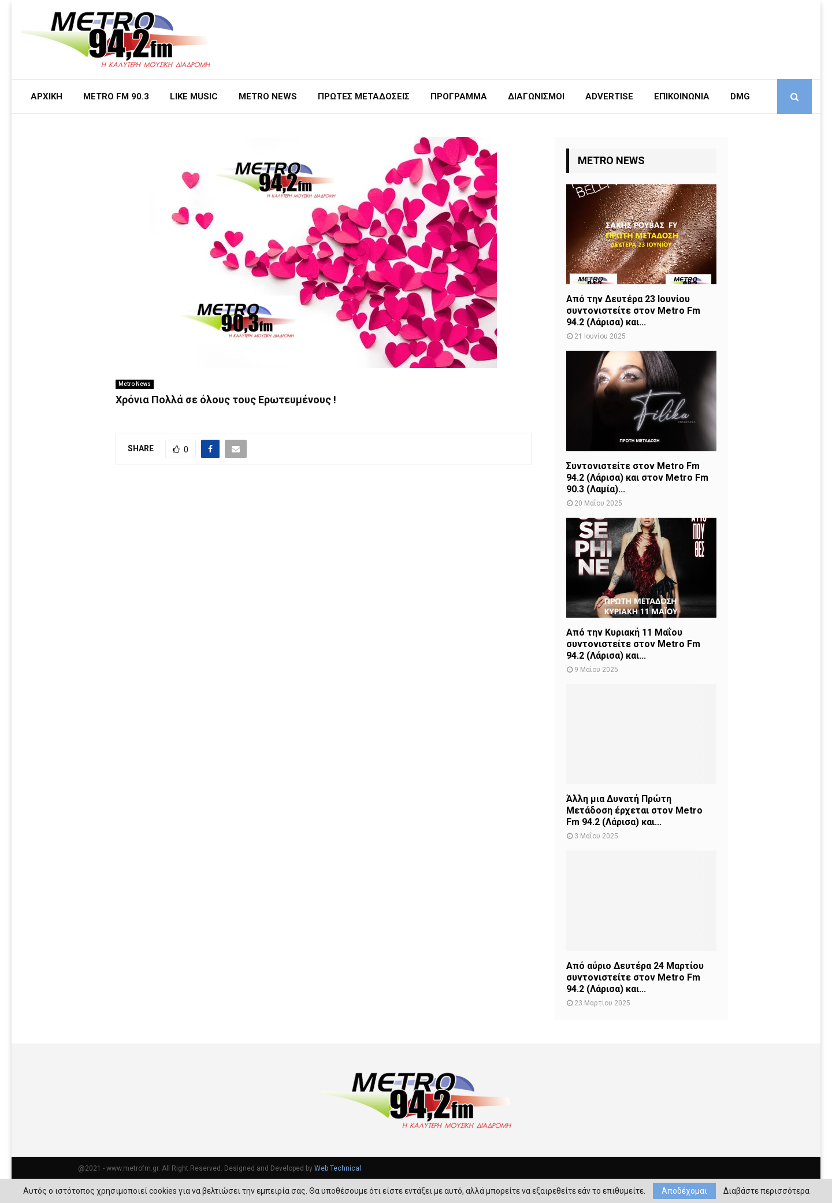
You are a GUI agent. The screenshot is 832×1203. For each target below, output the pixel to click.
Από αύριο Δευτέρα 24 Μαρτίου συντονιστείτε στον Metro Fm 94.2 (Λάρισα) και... (635, 977)
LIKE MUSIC (194, 96)
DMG (740, 96)
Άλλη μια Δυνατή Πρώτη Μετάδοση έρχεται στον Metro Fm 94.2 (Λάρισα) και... (634, 810)
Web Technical (337, 1168)
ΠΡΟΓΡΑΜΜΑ (458, 96)
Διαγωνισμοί (536, 96)
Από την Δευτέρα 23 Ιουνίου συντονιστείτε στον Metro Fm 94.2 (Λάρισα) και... (633, 311)
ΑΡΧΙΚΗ (46, 96)
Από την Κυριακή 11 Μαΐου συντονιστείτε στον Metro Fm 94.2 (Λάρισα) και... (633, 644)
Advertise (609, 96)
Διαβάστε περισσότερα (766, 1191)
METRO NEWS (268, 96)
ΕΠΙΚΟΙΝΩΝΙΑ (682, 96)
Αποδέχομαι (684, 1190)
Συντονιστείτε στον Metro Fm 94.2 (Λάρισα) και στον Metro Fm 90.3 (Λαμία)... (637, 478)
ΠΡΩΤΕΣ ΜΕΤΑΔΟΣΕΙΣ (364, 96)
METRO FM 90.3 (116, 96)
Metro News (134, 384)
